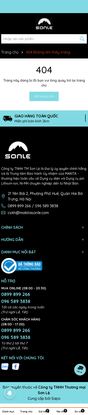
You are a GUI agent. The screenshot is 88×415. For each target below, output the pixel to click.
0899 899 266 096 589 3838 (15, 297)
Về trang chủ (44, 96)
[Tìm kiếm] (82, 38)
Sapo (56, 398)
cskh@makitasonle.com (28, 212)
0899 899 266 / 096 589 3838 (33, 206)
